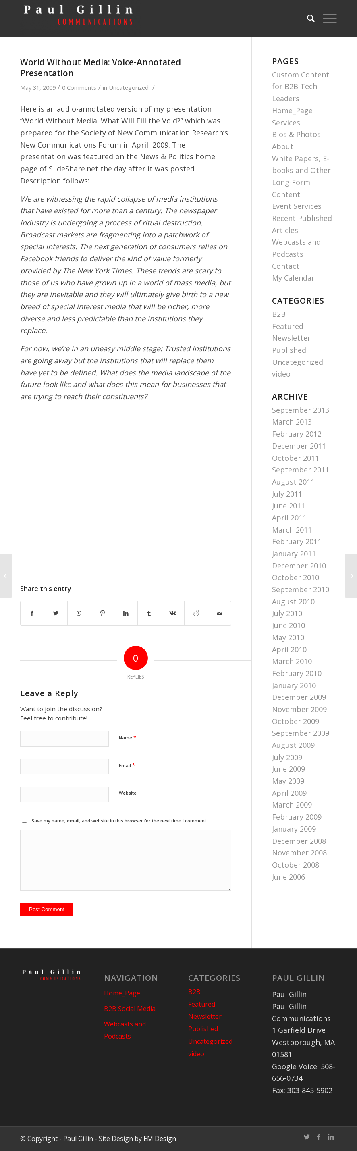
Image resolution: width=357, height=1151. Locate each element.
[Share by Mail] (219, 613)
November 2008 (299, 853)
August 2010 (293, 601)
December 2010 (299, 565)
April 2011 (289, 517)
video (281, 374)
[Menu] (326, 18)
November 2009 (299, 709)
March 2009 (292, 805)
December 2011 (299, 446)
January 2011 (294, 553)
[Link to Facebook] (319, 1137)
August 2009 (293, 745)
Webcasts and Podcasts (125, 1030)
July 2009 (287, 757)
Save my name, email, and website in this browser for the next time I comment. (119, 821)
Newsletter (291, 338)
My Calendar (293, 278)
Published (289, 350)
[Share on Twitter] (55, 613)
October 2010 (295, 577)
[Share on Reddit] (196, 613)
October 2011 (295, 458)
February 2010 (297, 673)
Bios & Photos (296, 134)
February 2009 (297, 817)
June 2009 (288, 769)
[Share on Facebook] (32, 613)
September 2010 (300, 589)
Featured (287, 326)
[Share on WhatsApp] (79, 613)
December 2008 (299, 841)
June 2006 (288, 877)
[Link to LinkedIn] (331, 1137)
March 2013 (292, 422)
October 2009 (295, 721)
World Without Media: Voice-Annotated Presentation (100, 67)
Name (127, 737)
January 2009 (294, 829)
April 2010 (289, 649)
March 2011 (292, 530)
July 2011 (287, 494)
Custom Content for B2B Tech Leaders (300, 86)
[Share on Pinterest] (102, 613)
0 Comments (79, 87)
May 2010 (288, 637)
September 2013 (300, 410)
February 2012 (297, 434)
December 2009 (299, 697)
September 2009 (300, 733)
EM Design (159, 1138)
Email (127, 765)
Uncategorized (129, 87)
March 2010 (292, 661)
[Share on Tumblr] (149, 613)
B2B (279, 314)
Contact (285, 266)
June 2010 (288, 625)
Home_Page (292, 110)
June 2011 (288, 505)
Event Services (297, 206)
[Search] (307, 18)
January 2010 (294, 685)
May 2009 (288, 781)
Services (286, 122)
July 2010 (287, 613)
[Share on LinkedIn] (125, 613)
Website (128, 793)
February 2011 (297, 541)
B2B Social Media (130, 1008)
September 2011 (300, 470)
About (282, 146)
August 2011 (293, 482)
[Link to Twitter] (307, 1137)
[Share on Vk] (172, 613)
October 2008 (295, 865)
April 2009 (289, 793)
